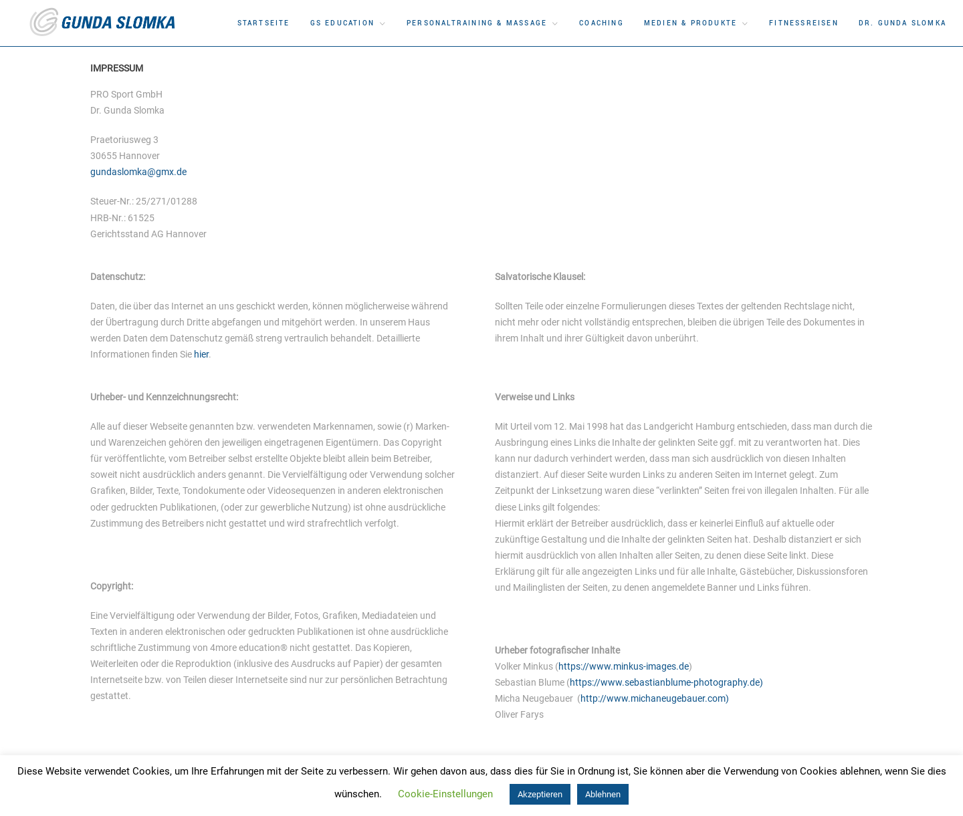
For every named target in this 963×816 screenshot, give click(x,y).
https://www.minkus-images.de (623, 666)
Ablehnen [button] (603, 794)
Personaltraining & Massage (477, 23)
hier (201, 354)
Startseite (263, 23)
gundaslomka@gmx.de (138, 171)
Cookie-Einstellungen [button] (445, 794)
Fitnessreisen (804, 23)
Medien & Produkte (690, 23)
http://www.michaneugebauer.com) (654, 698)
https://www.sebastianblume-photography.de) (666, 682)
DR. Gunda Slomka (902, 23)
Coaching (601, 23)
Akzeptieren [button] (540, 794)
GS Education (342, 23)
